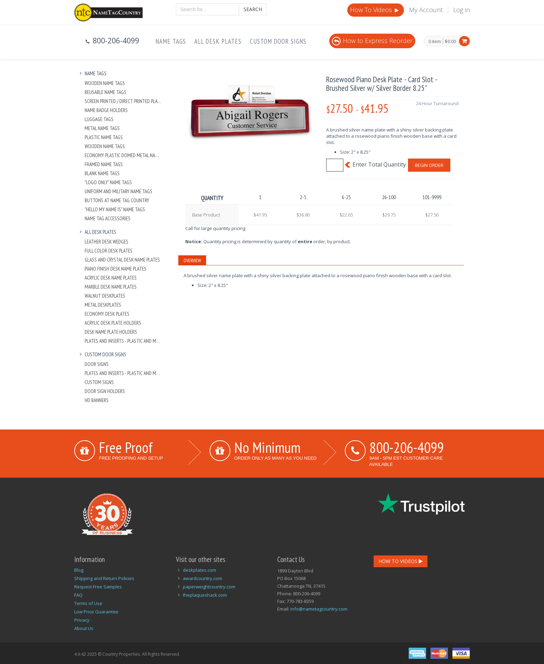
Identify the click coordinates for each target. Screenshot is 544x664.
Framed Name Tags (104, 164)
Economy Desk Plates (107, 313)
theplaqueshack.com (205, 595)
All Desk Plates (217, 41)
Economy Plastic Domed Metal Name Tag (123, 155)
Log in (461, 10)
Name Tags (170, 41)
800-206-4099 (406, 447)
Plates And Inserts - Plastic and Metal (123, 341)
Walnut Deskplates (105, 295)
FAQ (78, 595)
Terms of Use (88, 603)
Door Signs (97, 364)
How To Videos (375, 10)
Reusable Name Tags (105, 92)
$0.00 (450, 41)
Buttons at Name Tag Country (117, 200)
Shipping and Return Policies (104, 578)
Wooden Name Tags (105, 83)
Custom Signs (99, 382)
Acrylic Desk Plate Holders (113, 323)
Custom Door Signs (278, 41)
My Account (426, 10)
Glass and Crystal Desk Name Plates (122, 259)
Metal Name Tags (102, 128)
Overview (192, 260)
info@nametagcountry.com (318, 609)
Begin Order (429, 165)
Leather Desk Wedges (106, 241)
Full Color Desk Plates (109, 250)
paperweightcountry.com (209, 587)
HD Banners (97, 400)
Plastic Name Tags (104, 137)
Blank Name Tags (102, 173)
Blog (78, 570)
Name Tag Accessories (107, 218)
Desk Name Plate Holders (111, 332)
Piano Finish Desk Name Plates (115, 268)
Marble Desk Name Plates (111, 286)
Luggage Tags (99, 119)
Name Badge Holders (106, 110)
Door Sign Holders (105, 391)
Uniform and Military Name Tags (118, 191)
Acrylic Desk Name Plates (111, 277)
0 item (434, 41)
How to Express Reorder (372, 40)
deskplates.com (199, 570)
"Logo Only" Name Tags (108, 182)
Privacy (82, 620)
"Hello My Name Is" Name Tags (115, 209)
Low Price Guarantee (96, 611)
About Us (83, 628)
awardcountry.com (202, 578)
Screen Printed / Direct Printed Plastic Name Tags (123, 101)
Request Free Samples (98, 587)
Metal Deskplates (103, 304)
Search (253, 9)
